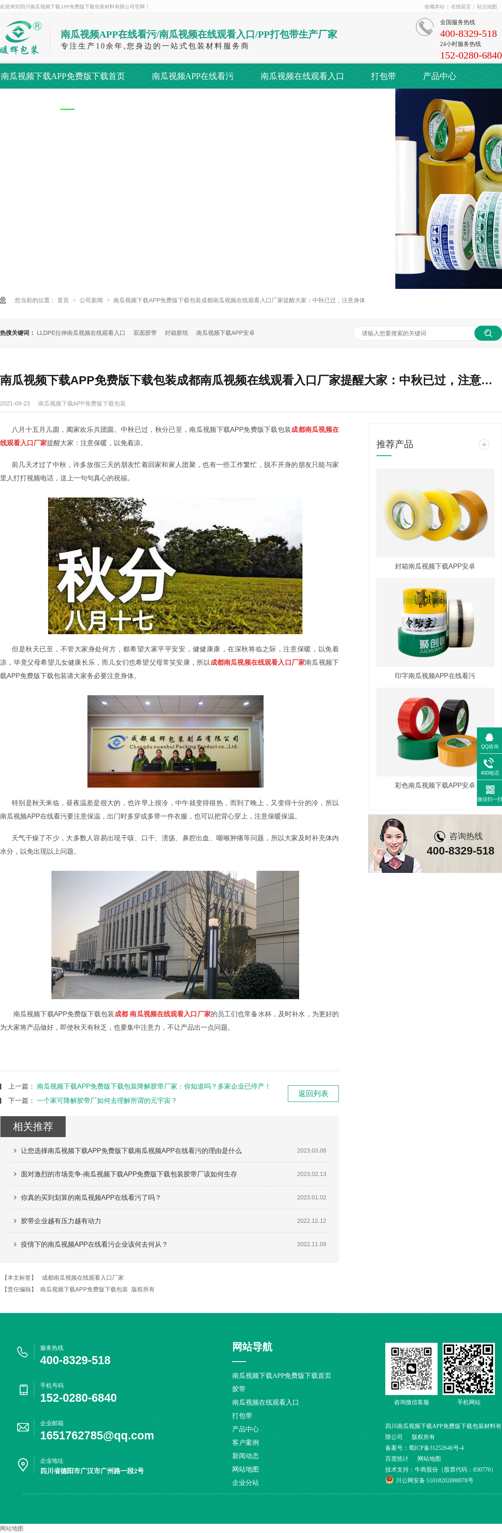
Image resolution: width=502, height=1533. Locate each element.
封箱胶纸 (176, 332)
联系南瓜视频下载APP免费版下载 (333, 101)
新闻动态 (78, 101)
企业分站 (245, 1482)
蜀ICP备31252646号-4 (436, 1448)
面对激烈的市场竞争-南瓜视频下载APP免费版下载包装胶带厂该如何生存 (129, 1174)
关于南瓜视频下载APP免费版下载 (183, 101)
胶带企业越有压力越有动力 (61, 1220)
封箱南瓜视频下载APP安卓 (435, 566)
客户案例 (17, 101)
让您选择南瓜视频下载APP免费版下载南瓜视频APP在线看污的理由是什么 (131, 1150)
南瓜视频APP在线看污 (193, 76)
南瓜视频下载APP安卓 (225, 332)
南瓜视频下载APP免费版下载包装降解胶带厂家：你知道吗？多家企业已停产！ (154, 1086)
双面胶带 (145, 332)
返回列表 (313, 1093)
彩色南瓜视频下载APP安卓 (435, 785)
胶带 (239, 1389)
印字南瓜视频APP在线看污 (435, 675)
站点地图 (487, 7)
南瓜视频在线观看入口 (302, 76)
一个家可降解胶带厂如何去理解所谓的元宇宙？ (107, 1100)
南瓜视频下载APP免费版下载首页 (63, 76)
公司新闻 (92, 300)
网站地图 (245, 1469)
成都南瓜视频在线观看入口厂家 (83, 1277)
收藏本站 (435, 7)
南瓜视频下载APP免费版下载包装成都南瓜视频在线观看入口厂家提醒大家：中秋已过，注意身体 (239, 300)
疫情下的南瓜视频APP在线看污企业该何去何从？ (94, 1244)
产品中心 (439, 76)
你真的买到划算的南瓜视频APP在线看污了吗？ (91, 1197)
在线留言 (461, 7)
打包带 (383, 76)
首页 (64, 300)
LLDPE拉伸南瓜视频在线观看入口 (81, 332)
